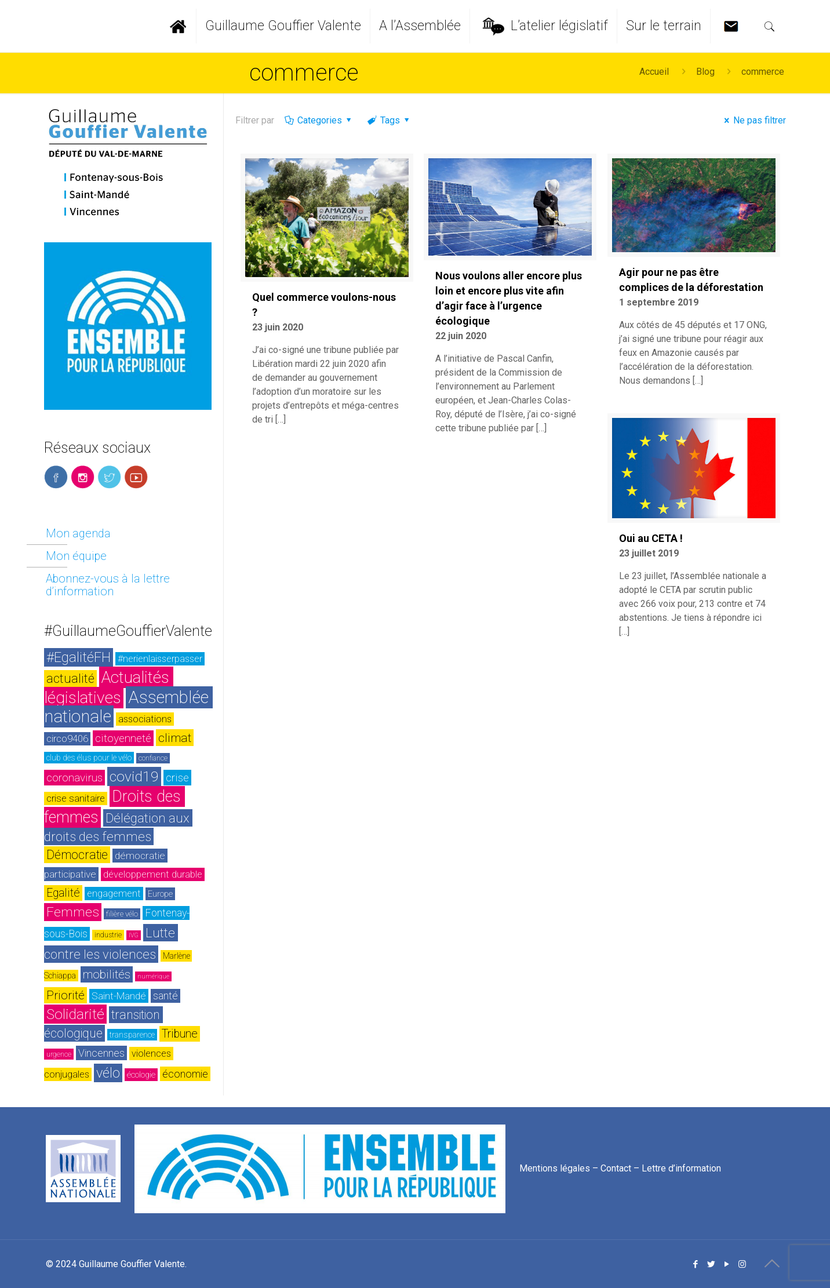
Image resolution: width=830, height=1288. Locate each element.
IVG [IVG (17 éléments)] (134, 935)
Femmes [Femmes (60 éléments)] (72, 912)
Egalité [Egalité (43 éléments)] (63, 893)
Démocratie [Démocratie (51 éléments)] (77, 854)
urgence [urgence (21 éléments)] (58, 1054)
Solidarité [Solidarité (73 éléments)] (75, 1014)
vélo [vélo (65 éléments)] (108, 1073)
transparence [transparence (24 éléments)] (132, 1034)
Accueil (654, 71)
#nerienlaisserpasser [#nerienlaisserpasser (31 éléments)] (160, 658)
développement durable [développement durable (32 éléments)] (152, 874)
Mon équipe (76, 556)
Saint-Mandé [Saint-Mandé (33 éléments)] (119, 996)
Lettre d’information (681, 1167)
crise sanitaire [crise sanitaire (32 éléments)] (75, 798)
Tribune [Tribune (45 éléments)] (180, 1033)
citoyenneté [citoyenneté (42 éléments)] (123, 738)
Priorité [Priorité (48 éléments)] (65, 995)
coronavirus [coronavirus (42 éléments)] (74, 777)
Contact (615, 1167)
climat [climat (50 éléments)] (174, 737)
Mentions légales (554, 1167)
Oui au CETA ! (651, 538)
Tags (389, 120)
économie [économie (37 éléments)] (185, 1074)
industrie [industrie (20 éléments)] (108, 935)
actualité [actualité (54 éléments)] (70, 678)
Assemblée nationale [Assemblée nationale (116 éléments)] (128, 706)
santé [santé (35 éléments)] (165, 996)
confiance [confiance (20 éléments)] (153, 758)
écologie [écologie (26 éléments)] (141, 1074)
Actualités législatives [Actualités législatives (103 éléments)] (108, 687)
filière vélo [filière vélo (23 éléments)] (122, 913)
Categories (319, 120)
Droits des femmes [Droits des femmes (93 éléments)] (114, 807)
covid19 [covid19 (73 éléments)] (134, 776)
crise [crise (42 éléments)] (177, 777)
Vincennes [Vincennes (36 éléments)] (101, 1053)
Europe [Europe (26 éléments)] (160, 894)
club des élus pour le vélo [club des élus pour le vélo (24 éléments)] (89, 757)
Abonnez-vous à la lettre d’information (108, 585)
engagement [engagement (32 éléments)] (114, 893)
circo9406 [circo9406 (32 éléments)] (67, 738)
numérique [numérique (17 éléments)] (153, 976)
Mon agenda (78, 533)
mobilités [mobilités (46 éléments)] (106, 974)
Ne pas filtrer (753, 120)
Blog (705, 71)
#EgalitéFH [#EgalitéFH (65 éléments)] (78, 657)
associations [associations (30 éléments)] (145, 719)
